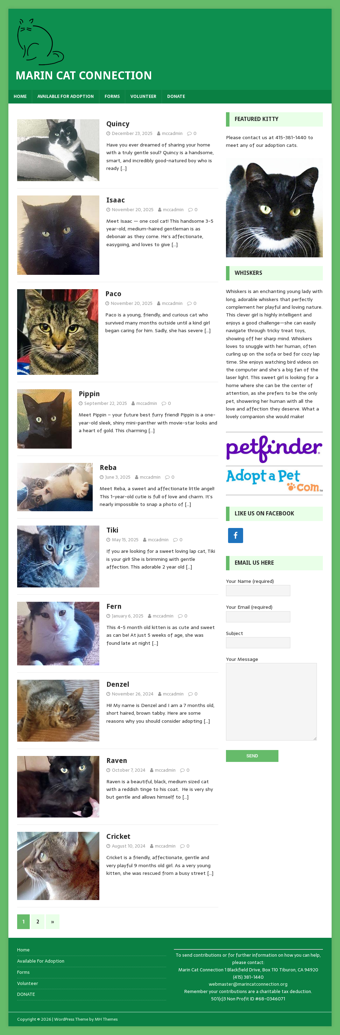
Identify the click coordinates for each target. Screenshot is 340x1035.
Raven (116, 760)
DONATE (176, 96)
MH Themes (106, 1019)
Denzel (117, 684)
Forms (112, 96)
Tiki (112, 530)
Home (20, 96)
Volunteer (143, 96)
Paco (113, 294)
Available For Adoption (65, 96)
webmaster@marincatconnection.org (248, 984)
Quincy (117, 124)
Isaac (115, 200)
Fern (114, 606)
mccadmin (172, 133)
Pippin (89, 394)
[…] (123, 168)
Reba (108, 467)
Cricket (118, 836)
